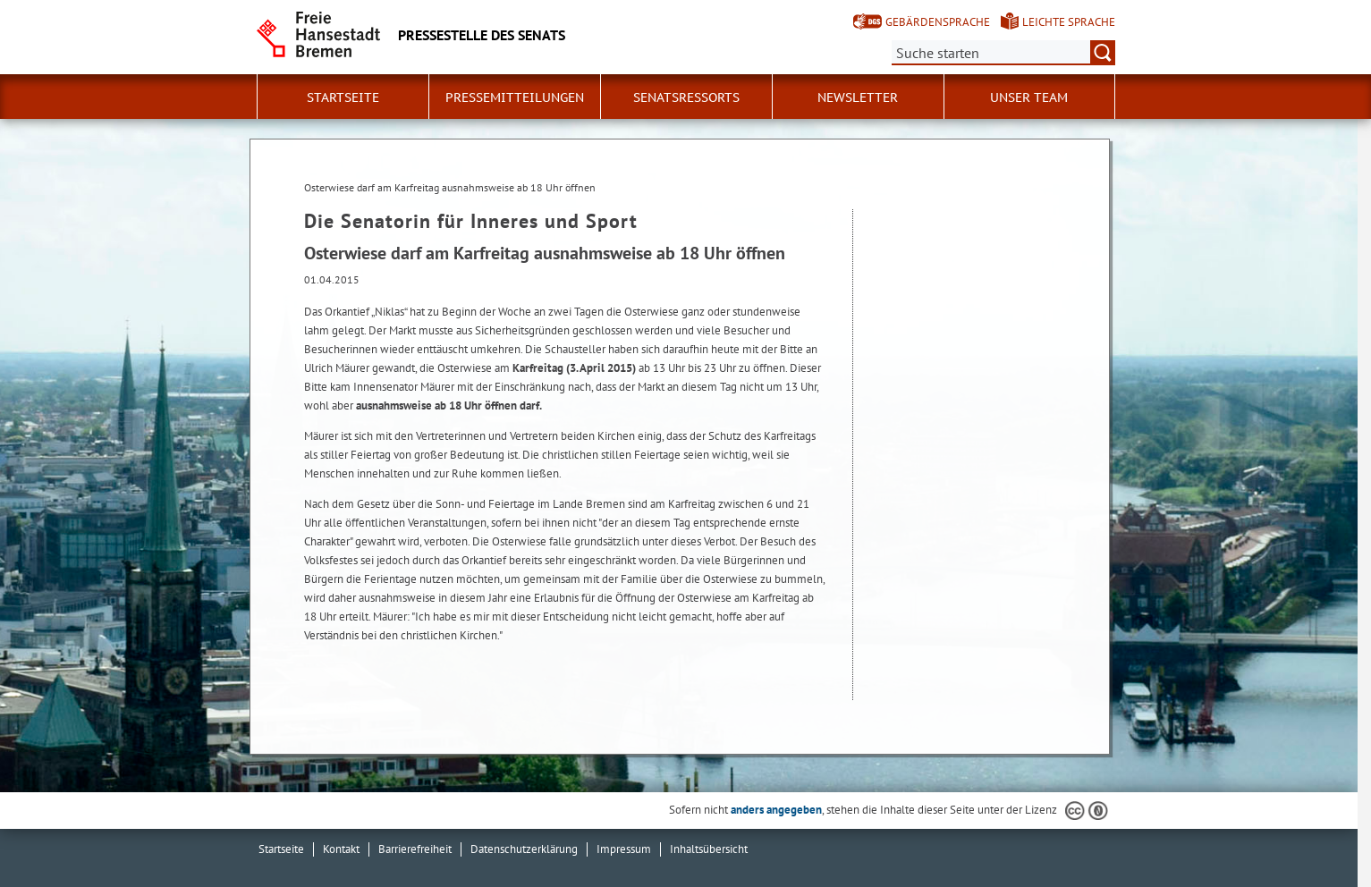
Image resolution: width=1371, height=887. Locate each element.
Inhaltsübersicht (709, 849)
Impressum (624, 849)
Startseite (343, 97)
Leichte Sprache (1068, 22)
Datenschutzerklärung (524, 849)
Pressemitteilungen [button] (514, 97)
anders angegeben (776, 809)
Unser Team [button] (1029, 97)
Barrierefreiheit (415, 849)
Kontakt (341, 849)
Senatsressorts (686, 97)
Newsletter (857, 97)
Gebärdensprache (937, 22)
